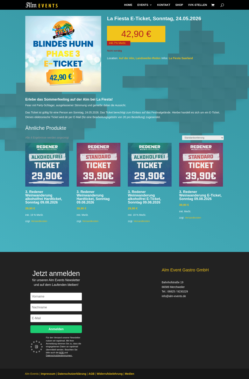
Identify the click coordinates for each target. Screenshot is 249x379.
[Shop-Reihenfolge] (203, 137)
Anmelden (56, 329)
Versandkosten (39, 221)
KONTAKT (163, 5)
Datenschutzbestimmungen (59, 355)
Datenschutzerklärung (72, 373)
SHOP (179, 5)
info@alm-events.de (174, 296)
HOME (128, 5)
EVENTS (142, 5)
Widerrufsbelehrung (110, 373)
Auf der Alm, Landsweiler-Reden (140, 58)
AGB (61, 352)
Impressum (48, 373)
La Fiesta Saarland (181, 58)
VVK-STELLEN (197, 5)
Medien (129, 373)
